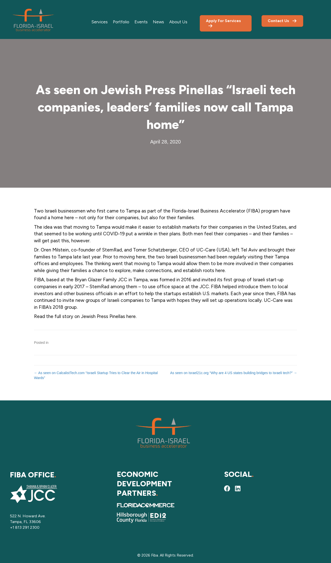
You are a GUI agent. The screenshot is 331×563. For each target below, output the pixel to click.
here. (131, 316)
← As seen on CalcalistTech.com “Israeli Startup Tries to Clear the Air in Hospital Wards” (96, 375)
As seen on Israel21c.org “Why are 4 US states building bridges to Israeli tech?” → (233, 373)
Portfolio (121, 21)
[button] (227, 488)
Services (99, 21)
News (158, 21)
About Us (178, 21)
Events (141, 21)
